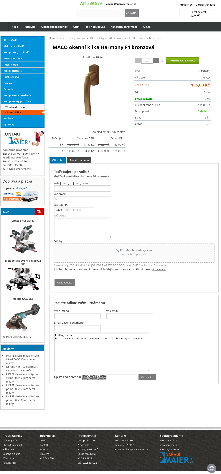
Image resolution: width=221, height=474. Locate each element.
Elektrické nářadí (14, 46)
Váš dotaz (58, 160)
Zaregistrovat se (205, 4)
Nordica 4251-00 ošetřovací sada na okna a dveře (22, 368)
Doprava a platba (11, 444)
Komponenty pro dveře (17, 95)
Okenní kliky (13, 112)
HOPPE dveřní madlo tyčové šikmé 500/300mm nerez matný (22, 359)
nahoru (211, 468)
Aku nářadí (10, 40)
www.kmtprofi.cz (168, 430)
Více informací (159, 269)
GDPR (76, 27)
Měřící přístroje (13, 70)
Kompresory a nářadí (16, 52)
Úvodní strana (4, 26)
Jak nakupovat (95, 27)
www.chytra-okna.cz (170, 439)
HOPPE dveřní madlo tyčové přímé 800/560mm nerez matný (22, 388)
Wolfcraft (9, 118)
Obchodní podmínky (54, 27)
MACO (206, 77)
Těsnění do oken (15, 107)
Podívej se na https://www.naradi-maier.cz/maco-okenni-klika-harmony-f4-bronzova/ (101, 352)
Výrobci (44, 439)
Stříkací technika (13, 58)
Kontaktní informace (123, 27)
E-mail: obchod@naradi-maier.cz (131, 439)
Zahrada (9, 89)
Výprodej (9, 124)
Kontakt (44, 435)
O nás (147, 27)
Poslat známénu (79, 160)
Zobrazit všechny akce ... (16, 336)
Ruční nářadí (11, 64)
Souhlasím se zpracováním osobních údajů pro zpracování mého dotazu (104, 269)
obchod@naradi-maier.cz (121, 4)
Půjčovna (30, 27)
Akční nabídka (47, 448)
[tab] (58, 160)
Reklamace (8, 439)
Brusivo (8, 83)
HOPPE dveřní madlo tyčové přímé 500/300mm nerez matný (22, 400)
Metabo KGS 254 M (22, 221)
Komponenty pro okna (17, 101)
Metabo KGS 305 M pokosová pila (23, 262)
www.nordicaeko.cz (170, 435)
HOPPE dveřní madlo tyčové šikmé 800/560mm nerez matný (22, 377)
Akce (15, 27)
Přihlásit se (185, 4)
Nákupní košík (10, 453)
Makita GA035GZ (23, 299)
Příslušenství (11, 77)
